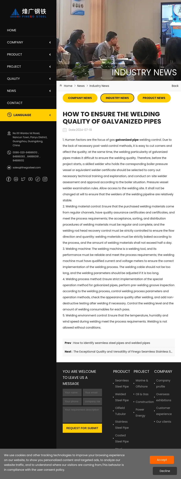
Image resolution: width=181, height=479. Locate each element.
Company (15, 42)
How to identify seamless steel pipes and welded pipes (111, 343)
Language (19, 114)
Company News (80, 98)
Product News (154, 98)
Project (14, 66)
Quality (13, 78)
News (11, 90)
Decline (165, 471)
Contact (15, 103)
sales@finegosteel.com (27, 167)
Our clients (163, 422)
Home (11, 30)
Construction (145, 402)
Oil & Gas (142, 394)
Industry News (99, 86)
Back (175, 86)
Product (14, 54)
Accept (162, 460)
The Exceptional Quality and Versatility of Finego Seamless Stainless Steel (124, 352)
